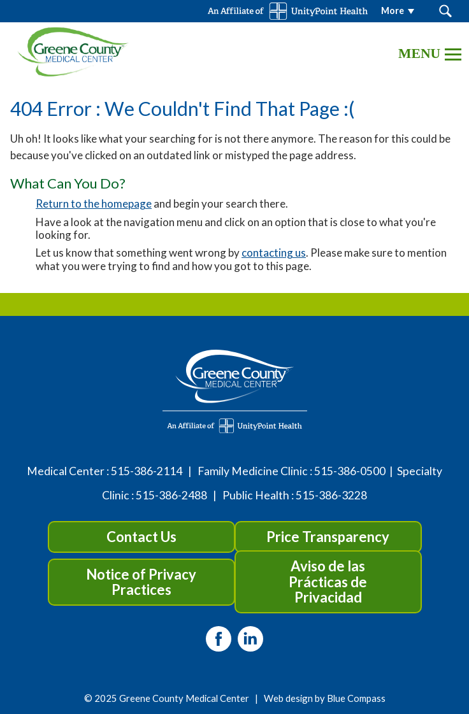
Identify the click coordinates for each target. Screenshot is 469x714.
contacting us (274, 252)
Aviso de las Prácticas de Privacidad (328, 581)
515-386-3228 (331, 495)
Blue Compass (356, 698)
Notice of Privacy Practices (141, 582)
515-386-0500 (350, 471)
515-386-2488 (171, 495)
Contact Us (141, 536)
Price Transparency (327, 536)
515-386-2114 (146, 471)
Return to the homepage (94, 203)
